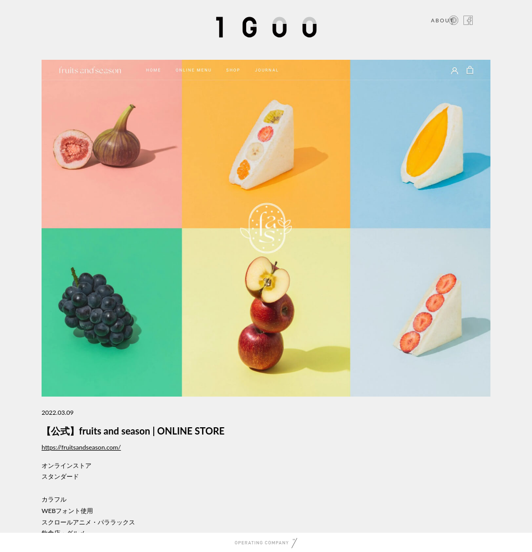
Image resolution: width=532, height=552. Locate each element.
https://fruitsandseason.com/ (81, 447)
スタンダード (60, 476)
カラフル (54, 499)
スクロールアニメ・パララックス (88, 522)
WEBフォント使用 (67, 511)
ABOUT (442, 20)
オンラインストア (66, 465)
